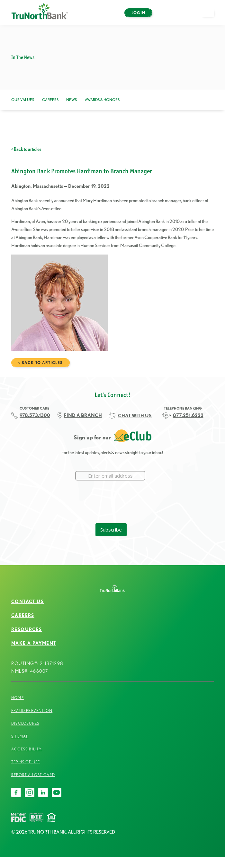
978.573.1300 (35, 415)
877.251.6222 (188, 415)
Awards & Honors (102, 100)
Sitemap (19, 736)
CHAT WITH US (135, 415)
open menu (210, 16)
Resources (26, 629)
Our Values (22, 100)
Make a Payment (33, 643)
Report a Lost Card (33, 775)
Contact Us (27, 601)
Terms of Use (25, 762)
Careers (50, 100)
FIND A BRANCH (83, 415)
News (71, 100)
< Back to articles (26, 149)
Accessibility (26, 749)
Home (17, 698)
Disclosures (25, 723)
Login (138, 13)
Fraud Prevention (31, 710)
